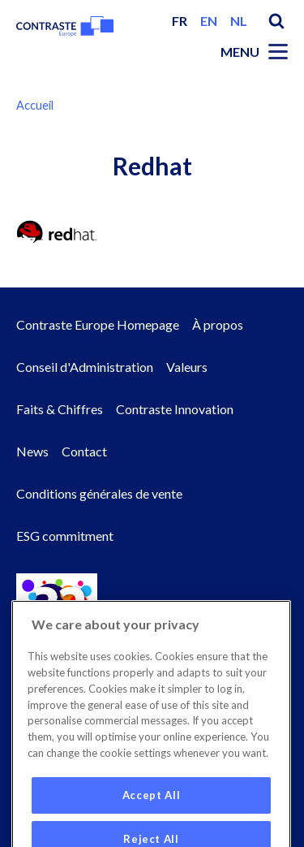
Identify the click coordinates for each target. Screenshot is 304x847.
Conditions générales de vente (99, 493)
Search (276, 21)
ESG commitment (64, 535)
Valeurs (187, 366)
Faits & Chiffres (59, 409)
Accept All (151, 818)
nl (238, 20)
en (208, 20)
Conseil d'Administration (84, 366)
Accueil (35, 105)
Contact (84, 451)
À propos (217, 324)
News (32, 451)
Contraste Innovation (174, 409)
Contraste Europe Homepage (97, 324)
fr (179, 20)
